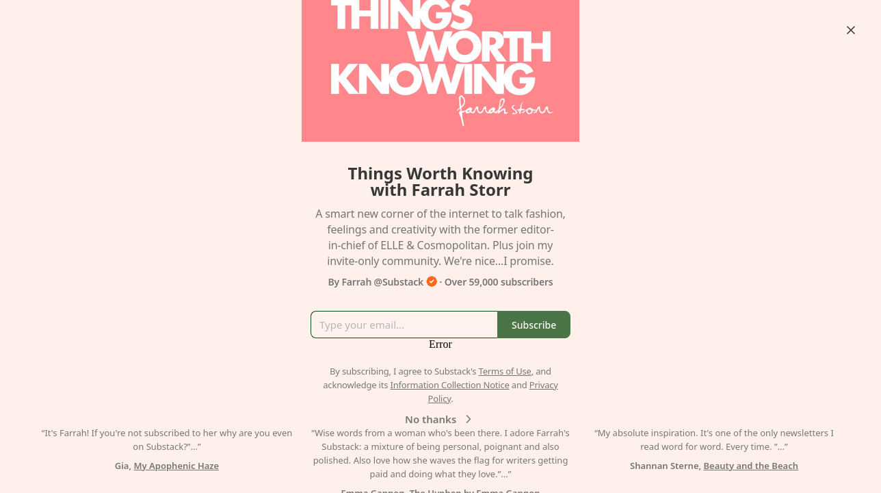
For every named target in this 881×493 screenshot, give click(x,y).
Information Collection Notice (449, 385)
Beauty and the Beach (751, 465)
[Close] (851, 30)
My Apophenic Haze (177, 465)
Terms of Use (505, 371)
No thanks (440, 419)
